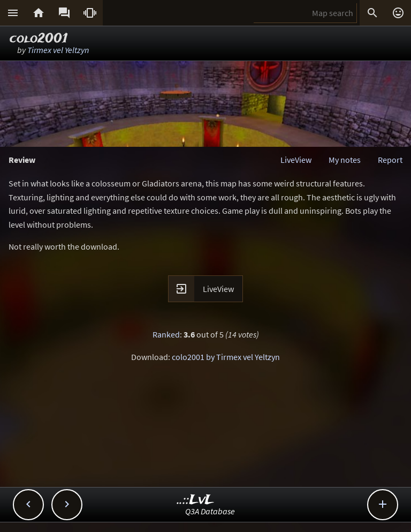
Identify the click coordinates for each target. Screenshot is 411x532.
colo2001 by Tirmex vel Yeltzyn (226, 356)
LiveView (295, 159)
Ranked (166, 334)
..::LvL (196, 500)
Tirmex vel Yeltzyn (58, 49)
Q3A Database (210, 511)
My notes (345, 159)
